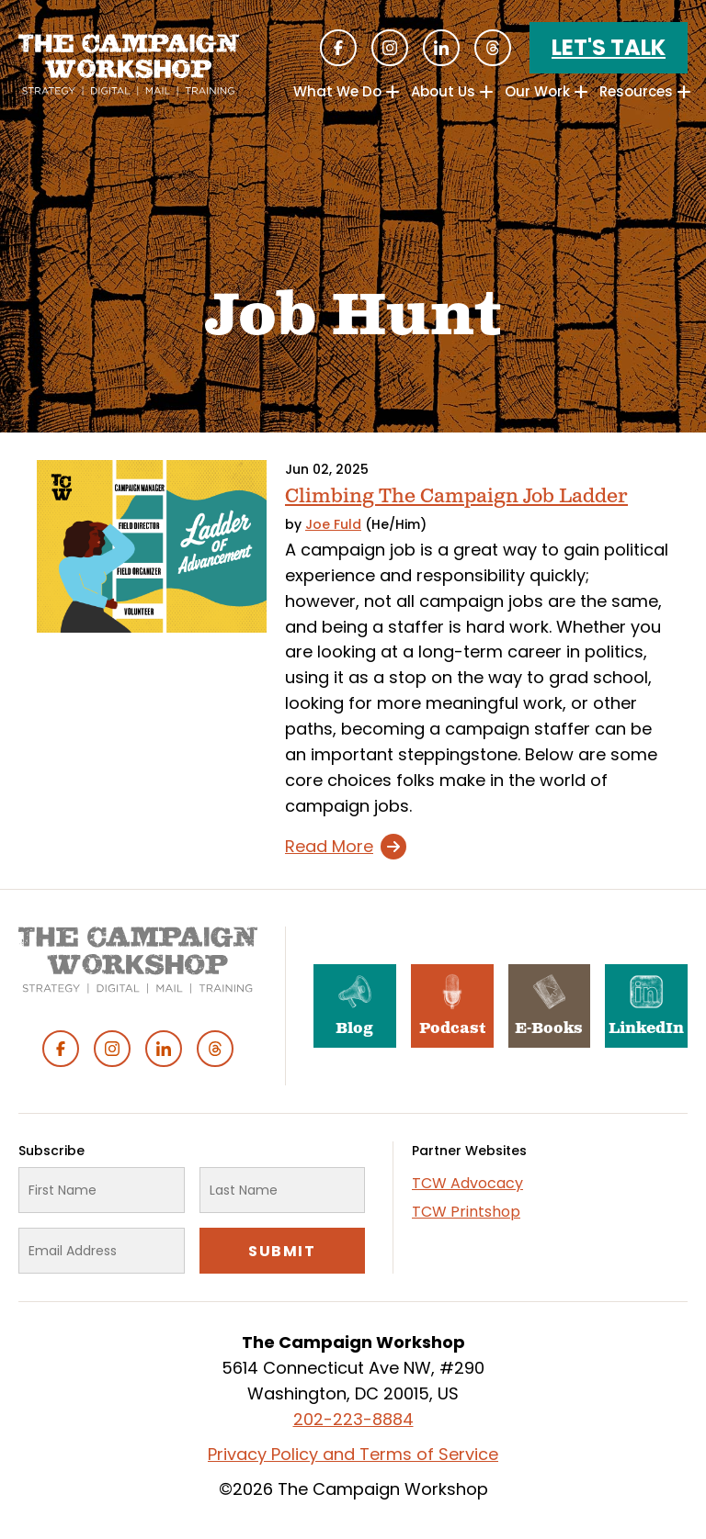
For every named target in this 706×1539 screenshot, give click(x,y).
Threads (492, 47)
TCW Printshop (466, 1211)
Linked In (441, 47)
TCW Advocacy (467, 1183)
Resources (636, 91)
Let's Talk (609, 47)
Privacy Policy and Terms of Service (353, 1454)
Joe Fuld (333, 524)
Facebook (338, 47)
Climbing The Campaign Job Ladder (456, 496)
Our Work (537, 91)
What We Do (337, 91)
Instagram (389, 47)
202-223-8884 (353, 1419)
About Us (443, 91)
